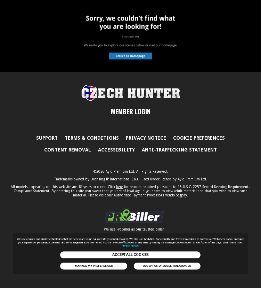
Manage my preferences (94, 265)
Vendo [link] (170, 195)
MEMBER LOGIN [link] (130, 111)
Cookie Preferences (199, 138)
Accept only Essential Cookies (167, 265)
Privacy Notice (130, 245)
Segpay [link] (181, 195)
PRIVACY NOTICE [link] (146, 138)
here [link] (119, 187)
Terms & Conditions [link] (92, 138)
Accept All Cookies (130, 255)
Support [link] (47, 138)
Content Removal (67, 150)
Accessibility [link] (116, 150)
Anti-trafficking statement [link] (179, 150)
